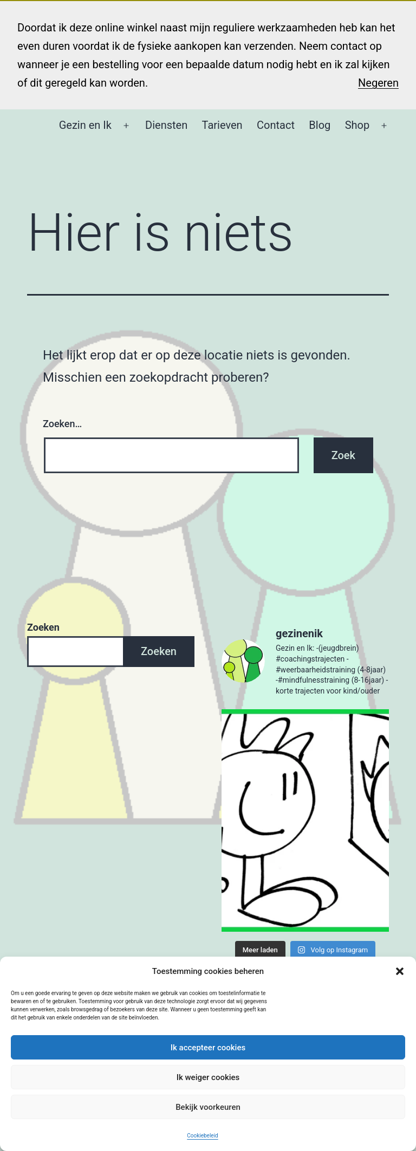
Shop (357, 125)
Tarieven (222, 125)
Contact (276, 125)
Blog (319, 125)
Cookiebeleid (202, 1136)
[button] (399, 971)
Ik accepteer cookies (208, 1047)
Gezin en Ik (85, 125)
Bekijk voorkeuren (208, 1107)
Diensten (166, 125)
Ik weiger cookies (208, 1077)
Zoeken (43, 627)
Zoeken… (62, 423)
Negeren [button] (378, 82)
